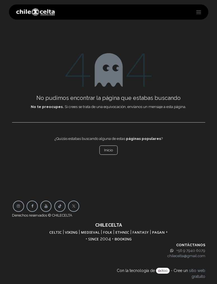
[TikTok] (60, 206)
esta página (175, 107)
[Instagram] (18, 206)
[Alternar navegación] (198, 12)
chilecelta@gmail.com (186, 256)
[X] (73, 206)
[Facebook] (32, 206)
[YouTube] (46, 206)
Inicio (108, 150)
